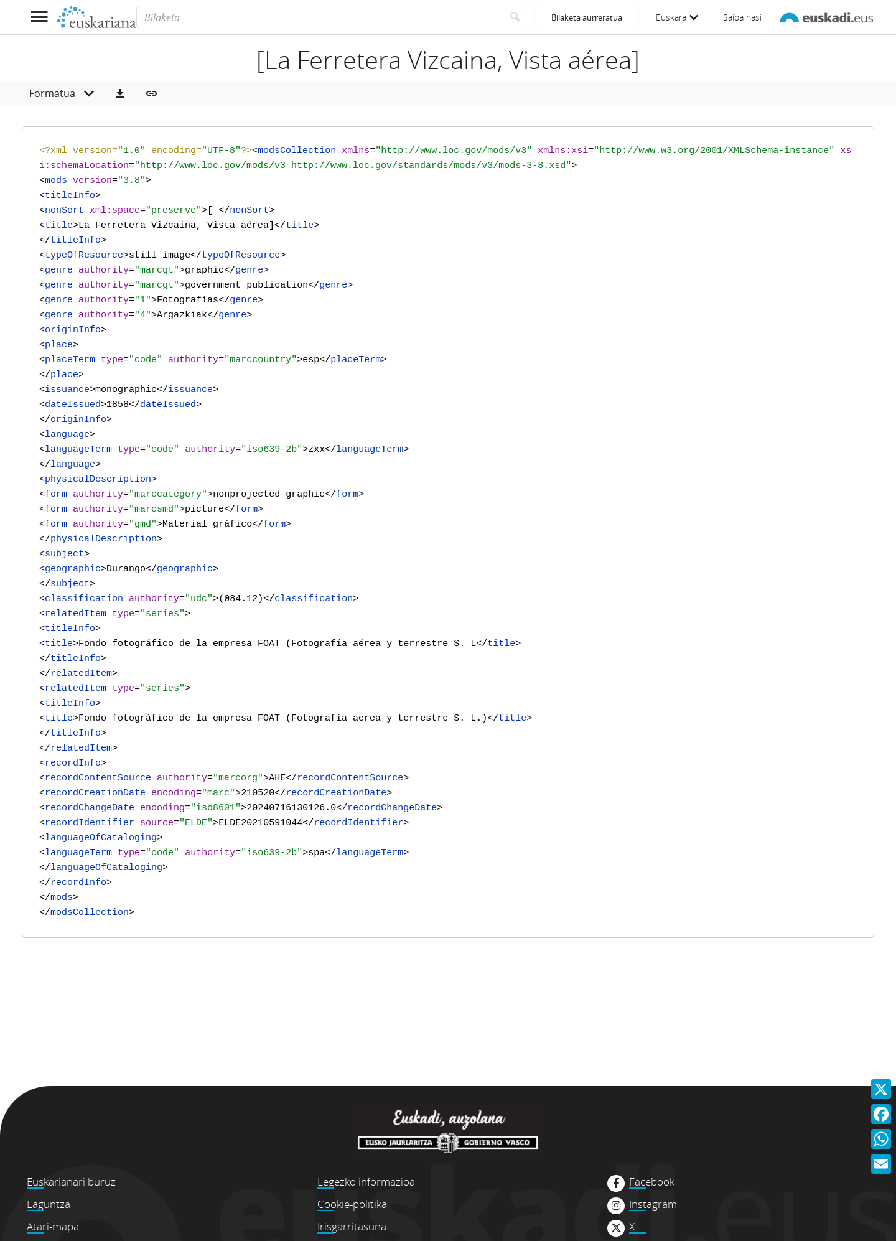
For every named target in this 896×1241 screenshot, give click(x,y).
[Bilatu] (515, 17)
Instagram (653, 1204)
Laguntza (48, 1204)
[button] (120, 94)
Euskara (677, 17)
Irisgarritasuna (351, 1226)
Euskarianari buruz (71, 1181)
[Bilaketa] (319, 17)
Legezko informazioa (366, 1181)
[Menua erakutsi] (39, 17)
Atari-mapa (53, 1226)
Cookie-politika (352, 1204)
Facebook (651, 1181)
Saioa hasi (742, 17)
